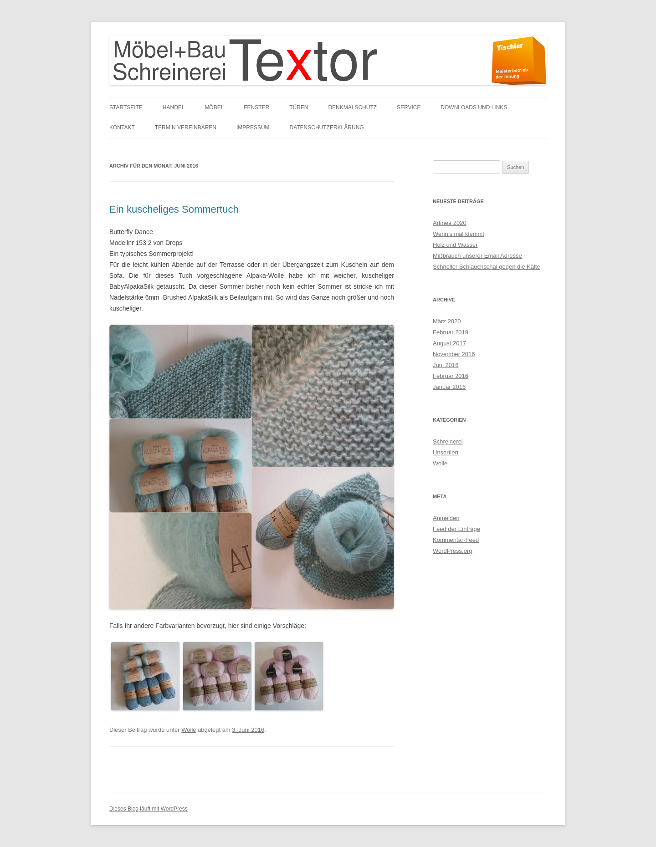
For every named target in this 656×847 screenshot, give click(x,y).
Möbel (214, 107)
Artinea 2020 (449, 222)
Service (408, 107)
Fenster (256, 107)
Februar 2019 (450, 332)
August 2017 (449, 343)
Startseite (126, 107)
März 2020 (447, 321)
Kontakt (122, 127)
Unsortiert (445, 452)
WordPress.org (452, 550)
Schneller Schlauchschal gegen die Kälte (486, 266)
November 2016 (454, 354)
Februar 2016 (450, 375)
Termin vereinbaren (185, 127)
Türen (298, 107)
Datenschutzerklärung (327, 127)
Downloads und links (474, 107)
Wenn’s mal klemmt (458, 233)
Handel (174, 107)
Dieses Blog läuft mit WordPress (148, 809)
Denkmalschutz (352, 107)
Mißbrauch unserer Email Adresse (477, 255)
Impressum (253, 127)
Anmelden (446, 518)
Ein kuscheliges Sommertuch (174, 209)
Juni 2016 (445, 365)
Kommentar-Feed (456, 539)
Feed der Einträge (456, 529)
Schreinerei (448, 441)
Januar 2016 (449, 386)
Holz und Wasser (455, 244)
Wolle (188, 729)
